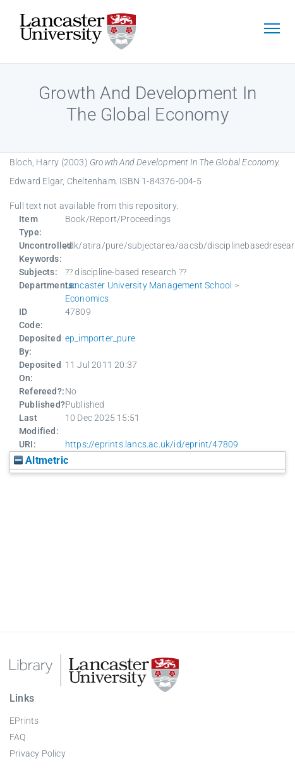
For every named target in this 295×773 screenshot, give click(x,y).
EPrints (24, 721)
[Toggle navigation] (272, 30)
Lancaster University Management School (148, 285)
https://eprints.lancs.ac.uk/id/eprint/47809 (152, 444)
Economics (87, 298)
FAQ (17, 737)
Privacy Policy (37, 753)
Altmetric (41, 460)
